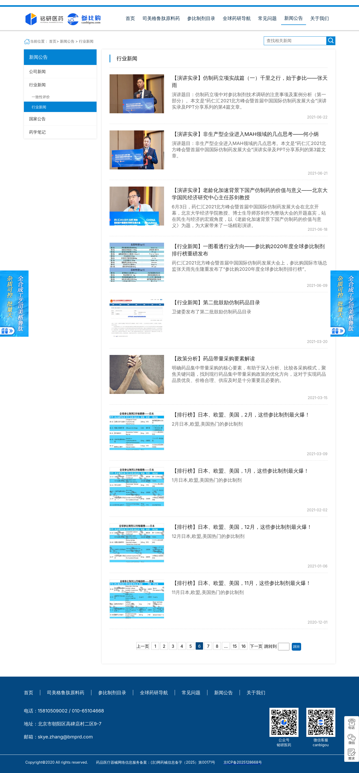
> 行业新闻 (84, 41)
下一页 (256, 646)
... (226, 646)
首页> (54, 41)
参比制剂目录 (201, 18)
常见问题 (267, 18)
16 (243, 646)
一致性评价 (41, 97)
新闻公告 (293, 18)
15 (235, 646)
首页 (130, 18)
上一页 (143, 646)
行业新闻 (39, 107)
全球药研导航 (237, 18)
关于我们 (319, 18)
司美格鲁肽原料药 (161, 18)
